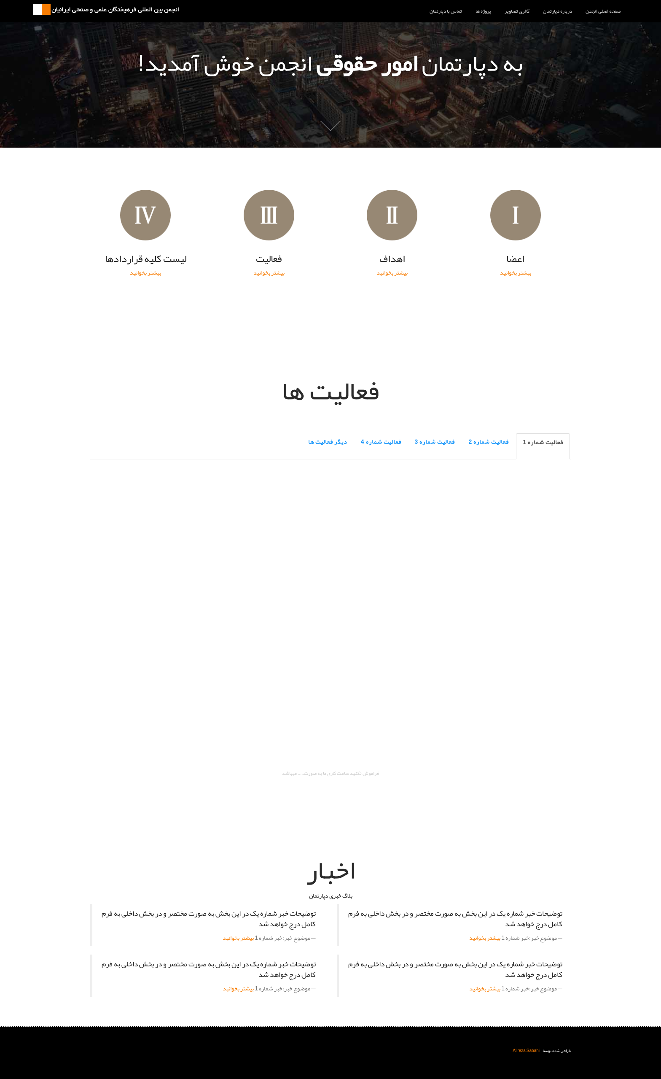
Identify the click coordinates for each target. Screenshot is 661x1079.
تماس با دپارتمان (446, 11)
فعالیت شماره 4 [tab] (381, 442)
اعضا (515, 215)
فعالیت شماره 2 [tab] (488, 442)
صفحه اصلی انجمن (603, 11)
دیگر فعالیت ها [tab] (327, 442)
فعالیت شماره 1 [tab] (543, 442)
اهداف (392, 215)
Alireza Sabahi (526, 1051)
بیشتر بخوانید (515, 272)
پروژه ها (483, 11)
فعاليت (269, 215)
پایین (330, 125)
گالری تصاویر (517, 11)
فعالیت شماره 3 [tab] (435, 442)
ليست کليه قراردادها (145, 215)
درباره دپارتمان (557, 11)
